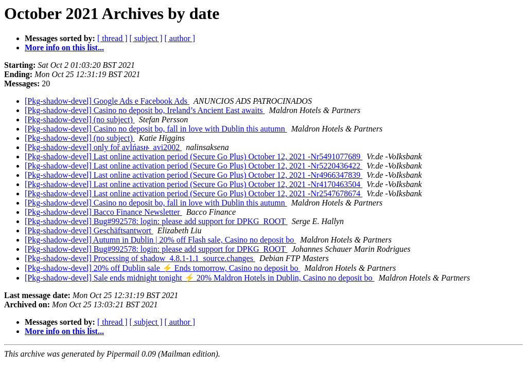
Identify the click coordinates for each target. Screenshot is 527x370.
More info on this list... (64, 47)
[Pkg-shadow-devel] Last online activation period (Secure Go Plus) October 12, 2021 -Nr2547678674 (193, 193)
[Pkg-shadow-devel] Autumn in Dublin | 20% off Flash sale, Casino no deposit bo (160, 239)
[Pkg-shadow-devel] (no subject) (80, 119)
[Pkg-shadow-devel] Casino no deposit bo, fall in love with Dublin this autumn (156, 128)
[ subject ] (146, 38)
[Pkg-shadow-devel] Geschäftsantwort (89, 230)
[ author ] (180, 38)
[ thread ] (112, 38)
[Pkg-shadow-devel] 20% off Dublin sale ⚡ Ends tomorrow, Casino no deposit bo (162, 268)
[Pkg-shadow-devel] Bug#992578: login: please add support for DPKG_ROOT (156, 221)
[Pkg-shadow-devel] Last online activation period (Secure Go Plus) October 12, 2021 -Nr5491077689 (193, 156)
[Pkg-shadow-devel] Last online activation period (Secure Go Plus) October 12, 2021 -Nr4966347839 (193, 175)
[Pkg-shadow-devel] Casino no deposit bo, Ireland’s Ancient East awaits (145, 110)
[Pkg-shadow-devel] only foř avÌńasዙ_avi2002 (103, 147)
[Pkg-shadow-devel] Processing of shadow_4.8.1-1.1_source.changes (140, 258)
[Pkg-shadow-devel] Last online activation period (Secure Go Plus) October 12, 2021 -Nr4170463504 (193, 184)
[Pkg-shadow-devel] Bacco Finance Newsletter (103, 212)
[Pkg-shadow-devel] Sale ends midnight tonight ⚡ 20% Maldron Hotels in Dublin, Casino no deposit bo (200, 277)
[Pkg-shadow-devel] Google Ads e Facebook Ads (107, 101)
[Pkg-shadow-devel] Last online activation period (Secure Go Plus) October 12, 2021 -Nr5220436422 (193, 165)
